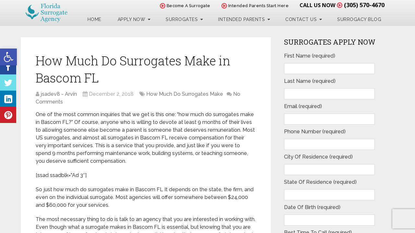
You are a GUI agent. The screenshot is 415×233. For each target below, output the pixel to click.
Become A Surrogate (185, 5)
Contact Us (301, 19)
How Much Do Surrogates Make (184, 94)
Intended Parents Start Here (255, 5)
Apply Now (132, 19)
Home (94, 19)
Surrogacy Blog (359, 19)
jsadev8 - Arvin (59, 94)
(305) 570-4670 (364, 5)
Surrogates (182, 19)
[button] (8, 57)
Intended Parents (241, 19)
